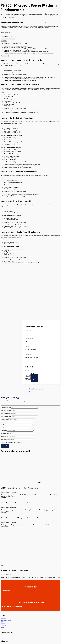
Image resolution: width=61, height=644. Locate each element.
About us (3, 623)
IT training (3, 618)
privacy (12, 442)
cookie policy (19, 442)
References (3, 625)
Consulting (3, 621)
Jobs (2, 624)
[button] (45, 13)
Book (34, 380)
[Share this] (29, 392)
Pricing (2, 627)
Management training (6, 620)
